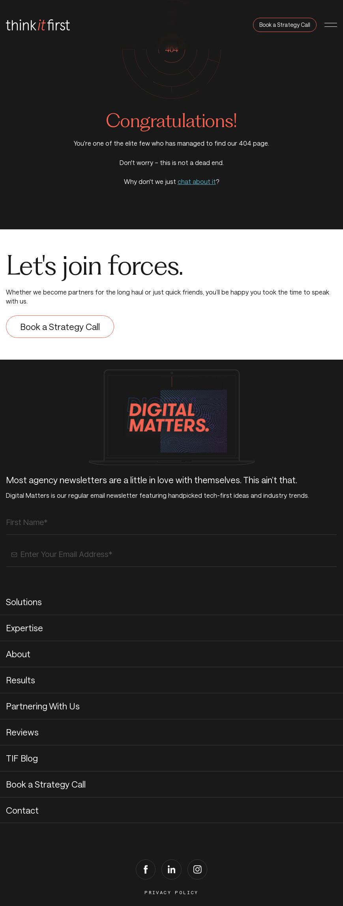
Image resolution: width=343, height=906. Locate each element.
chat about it (197, 181)
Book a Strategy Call (284, 24)
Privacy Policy (171, 892)
